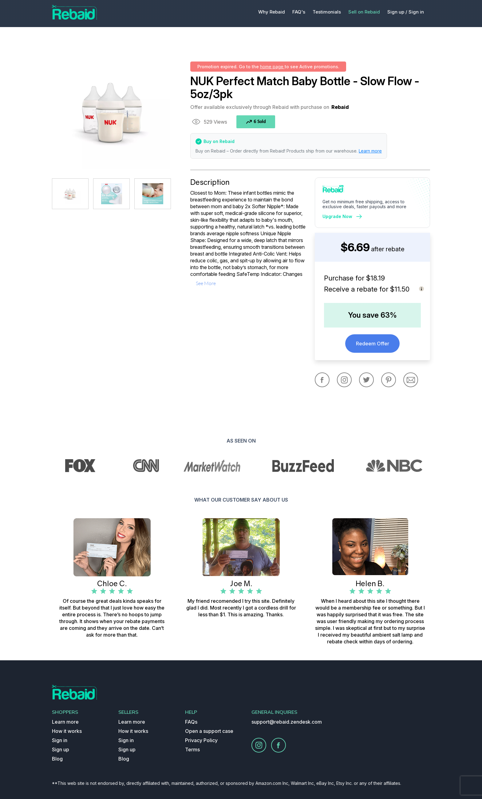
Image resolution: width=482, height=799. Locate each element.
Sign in (416, 12)
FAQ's (298, 12)
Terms (192, 749)
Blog (57, 759)
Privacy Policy (201, 740)
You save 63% (372, 315)
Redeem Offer (372, 343)
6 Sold (256, 121)
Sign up (60, 749)
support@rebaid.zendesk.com (286, 722)
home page (272, 66)
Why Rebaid (271, 12)
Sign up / (397, 12)
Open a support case (209, 731)
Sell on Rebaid (364, 12)
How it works (67, 731)
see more (206, 283)
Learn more (370, 150)
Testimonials (327, 12)
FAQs (191, 722)
